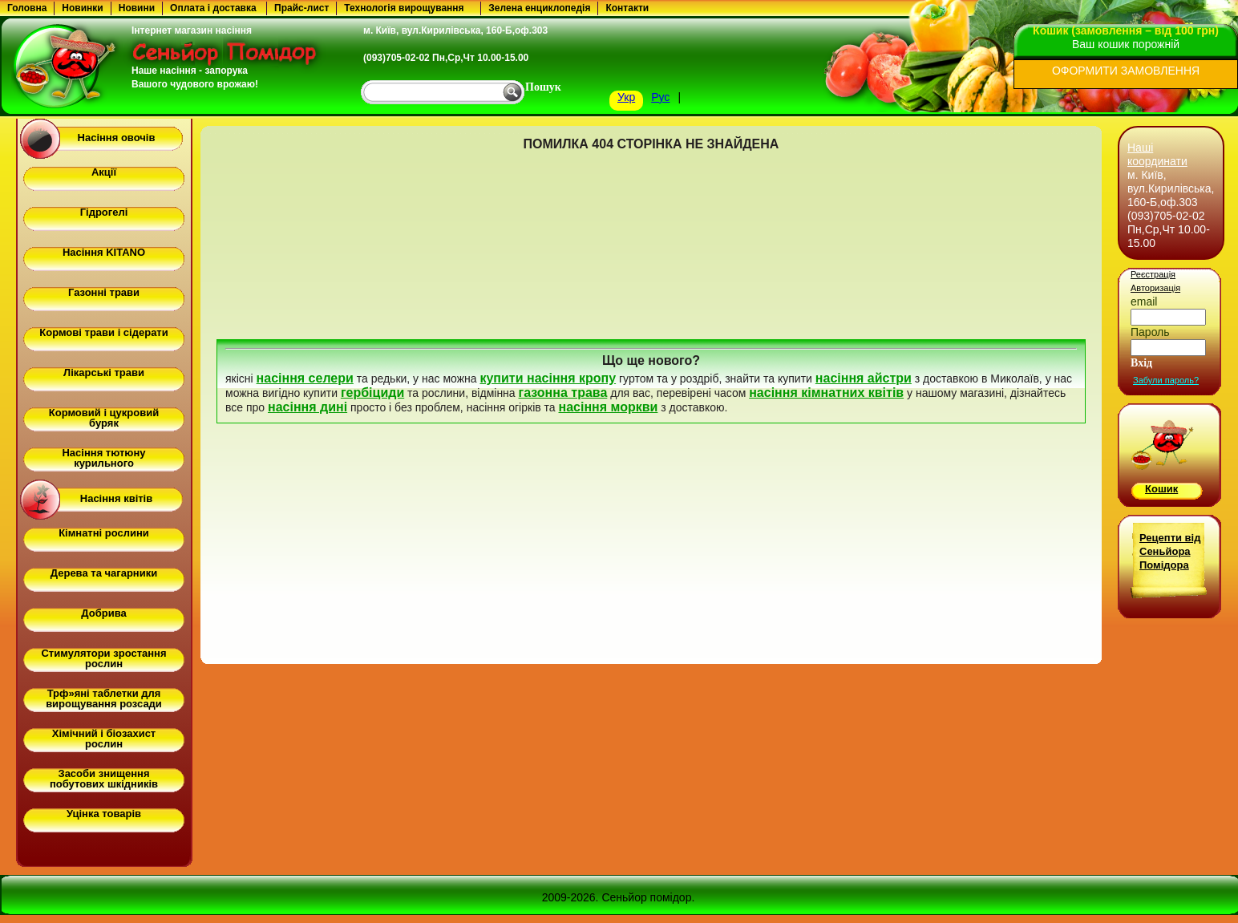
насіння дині (307, 407)
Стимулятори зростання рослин (103, 658)
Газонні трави (104, 292)
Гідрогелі (104, 212)
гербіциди (372, 392)
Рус (660, 97)
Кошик (1161, 489)
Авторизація (1155, 288)
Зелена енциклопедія (539, 8)
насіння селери (305, 378)
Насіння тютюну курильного (103, 458)
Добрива (103, 613)
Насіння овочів (117, 138)
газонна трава (563, 392)
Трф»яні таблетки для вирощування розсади (104, 698)
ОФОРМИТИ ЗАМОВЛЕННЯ (1126, 70)
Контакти (627, 8)
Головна (27, 8)
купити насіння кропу (547, 378)
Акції (103, 172)
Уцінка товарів (104, 814)
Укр (626, 97)
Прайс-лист (301, 8)
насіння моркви (608, 407)
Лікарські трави (103, 372)
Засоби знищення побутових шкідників (104, 778)
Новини (137, 8)
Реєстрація (1153, 274)
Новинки (82, 8)
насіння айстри (863, 378)
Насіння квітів (116, 498)
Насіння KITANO (104, 252)
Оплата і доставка (213, 8)
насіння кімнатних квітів (826, 392)
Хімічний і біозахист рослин (104, 738)
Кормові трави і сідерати (103, 332)
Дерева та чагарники (104, 573)
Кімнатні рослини (104, 533)
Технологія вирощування (403, 8)
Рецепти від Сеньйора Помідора (1169, 551)
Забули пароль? (1166, 380)
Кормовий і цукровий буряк (104, 418)
